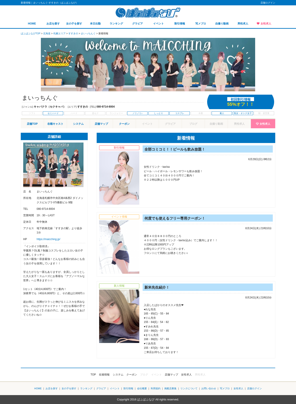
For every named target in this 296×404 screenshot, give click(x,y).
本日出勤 (95, 23)
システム (78, 123)
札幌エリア (59, 33)
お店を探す (53, 23)
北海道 (46, 33)
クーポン (124, 123)
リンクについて (189, 388)
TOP (93, 374)
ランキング (116, 23)
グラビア (137, 23)
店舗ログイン (268, 2)
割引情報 (179, 23)
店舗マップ (101, 123)
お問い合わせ (208, 388)
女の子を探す (74, 23)
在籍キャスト (55, 123)
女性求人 (266, 23)
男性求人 (243, 23)
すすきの (73, 33)
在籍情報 (104, 374)
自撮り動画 (222, 23)
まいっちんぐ (88, 33)
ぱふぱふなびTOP (30, 33)
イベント (158, 23)
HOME (32, 23)
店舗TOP (32, 123)
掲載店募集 (170, 388)
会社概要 (142, 388)
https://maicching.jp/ (48, 239)
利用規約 (156, 388)
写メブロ (200, 23)
